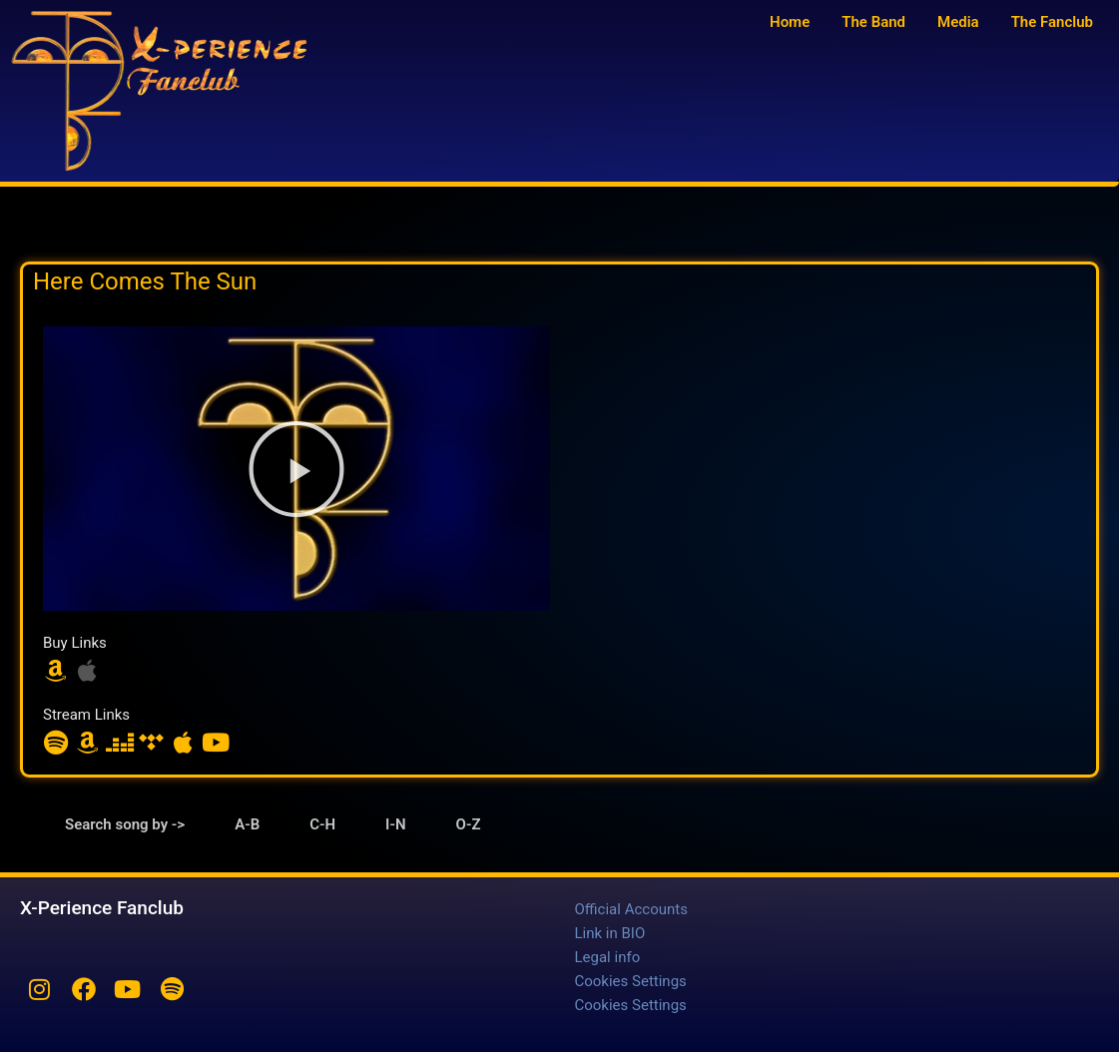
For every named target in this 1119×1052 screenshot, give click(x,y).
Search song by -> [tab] (125, 824)
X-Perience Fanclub (102, 907)
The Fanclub (1052, 22)
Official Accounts (631, 909)
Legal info (608, 957)
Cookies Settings (631, 981)
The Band (873, 22)
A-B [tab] (247, 824)
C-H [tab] (322, 824)
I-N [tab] (395, 824)
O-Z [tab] (468, 824)
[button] (296, 469)
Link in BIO (610, 933)
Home (790, 22)
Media (958, 22)
